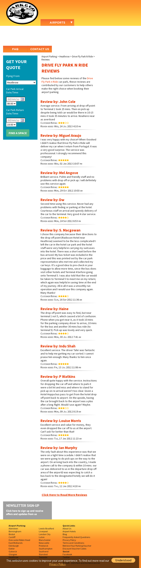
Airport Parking (49, 56)
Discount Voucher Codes (74, 548)
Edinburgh (14, 545)
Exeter (12, 548)
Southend (43, 551)
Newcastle (44, 542)
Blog (65, 534)
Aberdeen (13, 528)
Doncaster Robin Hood (19, 540)
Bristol (12, 534)
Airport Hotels (69, 531)
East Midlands (15, 542)
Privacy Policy (69, 540)
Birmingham (15, 531)
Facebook (67, 554)
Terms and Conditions (73, 542)
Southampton (45, 548)
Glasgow (13, 554)
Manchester (45, 540)
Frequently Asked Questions (76, 537)
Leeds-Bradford (46, 528)
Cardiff (12, 537)
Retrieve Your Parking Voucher (77, 545)
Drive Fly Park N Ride (82, 56)
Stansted (43, 554)
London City (45, 534)
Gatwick (13, 551)
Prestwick (43, 545)
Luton (42, 537)
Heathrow (64, 56)
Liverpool (43, 531)
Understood (123, 560)
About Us (67, 528)
